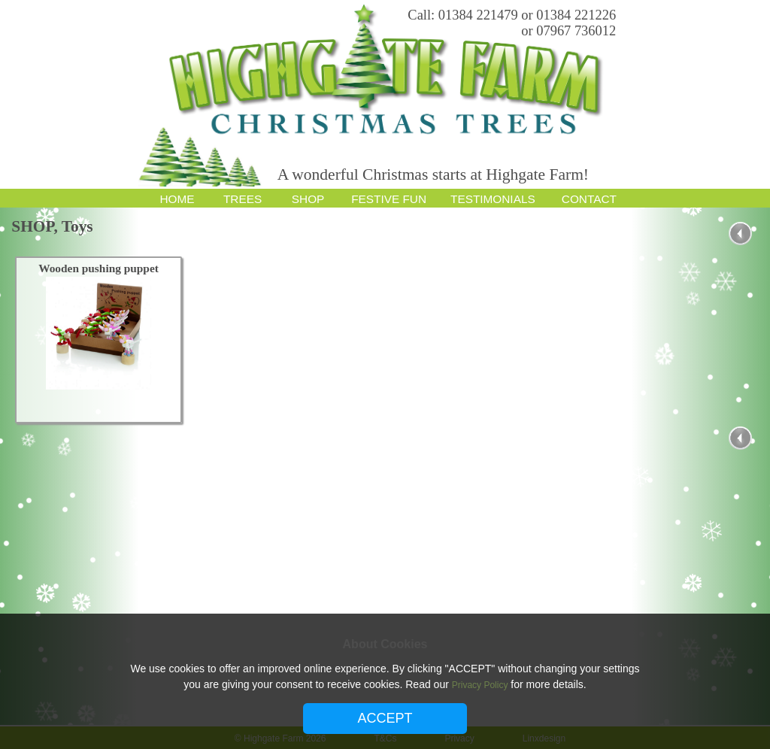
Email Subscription (758, 53)
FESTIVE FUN (388, 199)
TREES (242, 199)
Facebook (758, 17)
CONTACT (589, 199)
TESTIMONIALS (492, 199)
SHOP (308, 199)
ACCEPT (384, 718)
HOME (176, 199)
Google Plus (758, 35)
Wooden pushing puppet (99, 268)
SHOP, (36, 226)
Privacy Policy (480, 685)
